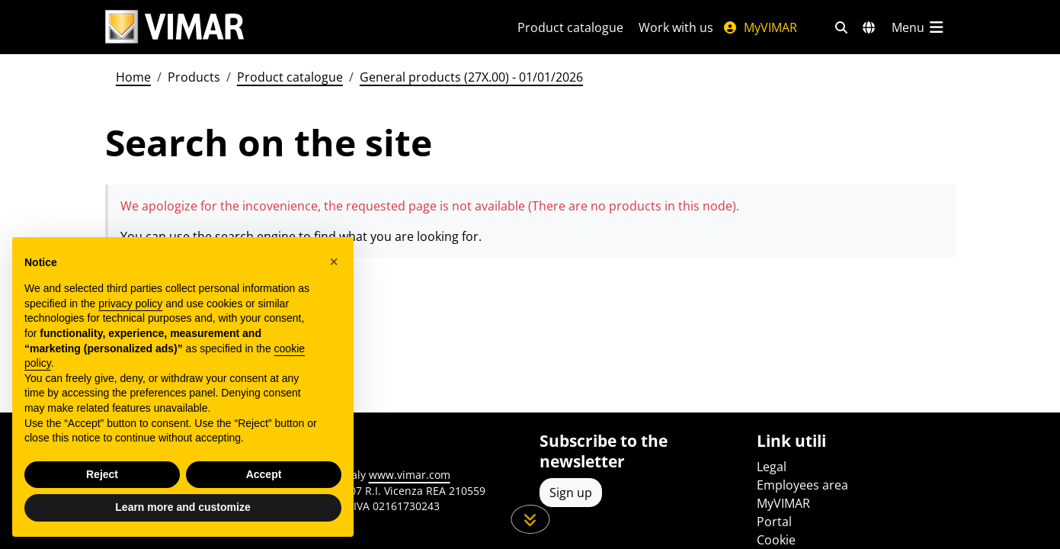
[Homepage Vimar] (174, 27)
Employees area (802, 485)
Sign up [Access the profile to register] (570, 492)
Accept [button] (264, 474)
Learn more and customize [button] (182, 507)
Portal (774, 521)
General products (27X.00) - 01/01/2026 (471, 77)
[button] (334, 261)
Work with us (676, 27)
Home (133, 77)
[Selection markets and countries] (868, 27)
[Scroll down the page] (530, 519)
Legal (771, 466)
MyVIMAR (759, 27)
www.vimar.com (409, 474)
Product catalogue (570, 27)
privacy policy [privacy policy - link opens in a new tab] (130, 303)
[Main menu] (919, 27)
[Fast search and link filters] (841, 27)
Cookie (776, 539)
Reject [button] (102, 474)
